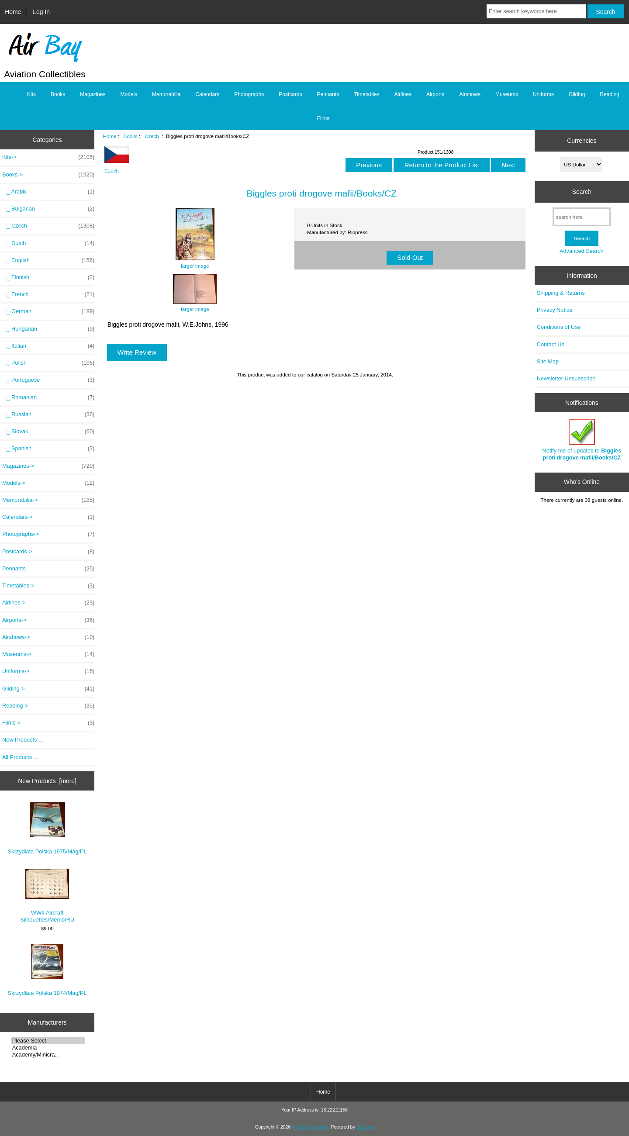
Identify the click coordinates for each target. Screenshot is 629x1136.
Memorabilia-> (48, 500)
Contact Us (550, 344)
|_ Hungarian (48, 328)
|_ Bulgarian (48, 208)
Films (323, 118)
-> (48, 174)
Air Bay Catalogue (310, 1127)
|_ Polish (48, 362)
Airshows (469, 94)
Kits (31, 94)
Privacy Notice (554, 310)
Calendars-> (48, 517)
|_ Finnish (48, 277)
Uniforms (543, 94)
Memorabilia (166, 94)
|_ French (48, 294)
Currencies (581, 140)
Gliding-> (48, 688)
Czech (152, 136)
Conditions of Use (559, 327)
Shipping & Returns (561, 293)
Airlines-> (48, 602)
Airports (435, 94)
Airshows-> (48, 637)
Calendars (207, 94)
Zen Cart (365, 1127)
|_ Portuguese (48, 379)
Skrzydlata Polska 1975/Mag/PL (47, 828)
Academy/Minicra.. (48, 1054)
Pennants (328, 94)
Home (13, 11)
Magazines (92, 94)
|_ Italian (48, 345)
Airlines (402, 94)
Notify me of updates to (582, 439)
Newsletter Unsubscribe (566, 378)
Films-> (48, 722)
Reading (609, 94)
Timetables (366, 94)
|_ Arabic (48, 191)
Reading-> (48, 705)
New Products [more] (47, 780)
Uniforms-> (48, 671)
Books (131, 136)
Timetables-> (48, 585)
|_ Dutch (48, 243)
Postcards (290, 94)
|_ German (48, 311)
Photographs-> (48, 534)
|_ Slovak (48, 431)
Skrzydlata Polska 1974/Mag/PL (47, 970)
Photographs (249, 94)
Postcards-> (48, 551)
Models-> (48, 483)
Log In (41, 11)
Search (581, 191)
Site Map (548, 361)
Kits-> (48, 157)
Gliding (577, 94)
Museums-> (48, 654)
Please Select (48, 1040)
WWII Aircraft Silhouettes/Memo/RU (47, 896)
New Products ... (22, 739)
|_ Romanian (48, 397)
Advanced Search (582, 251)
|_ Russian (48, 414)
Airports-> (48, 620)
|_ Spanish (48, 448)
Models (128, 94)
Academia (48, 1047)
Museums (506, 94)
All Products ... (20, 757)
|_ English (48, 260)
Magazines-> (48, 466)
